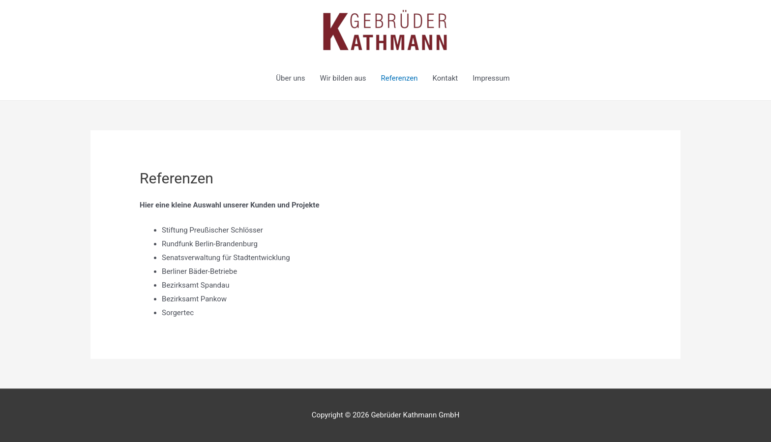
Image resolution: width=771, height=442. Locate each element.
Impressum (491, 78)
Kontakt (445, 78)
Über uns (290, 78)
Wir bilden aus (343, 78)
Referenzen (399, 78)
